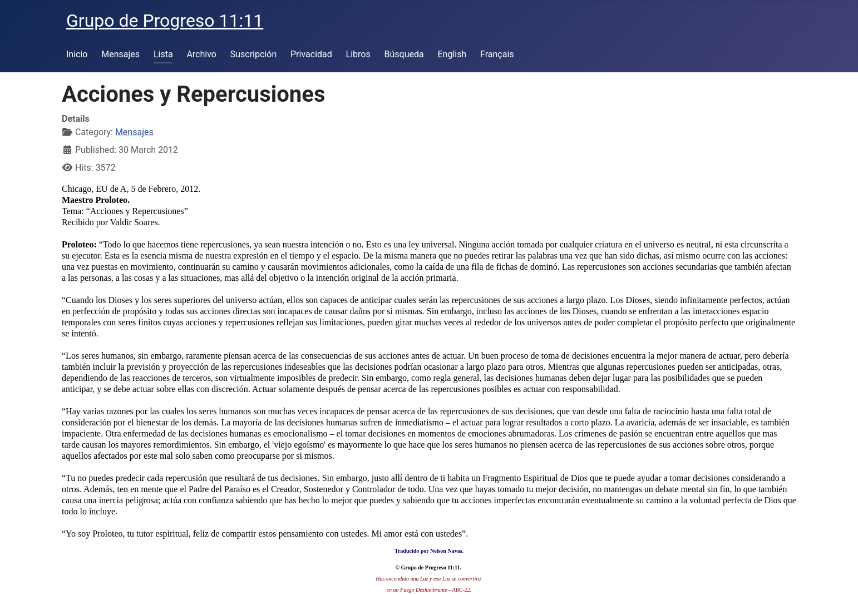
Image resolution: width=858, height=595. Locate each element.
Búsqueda (404, 54)
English (451, 54)
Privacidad (311, 54)
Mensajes (120, 54)
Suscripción (253, 54)
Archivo (201, 54)
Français (497, 54)
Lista (163, 54)
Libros (358, 54)
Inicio (76, 54)
